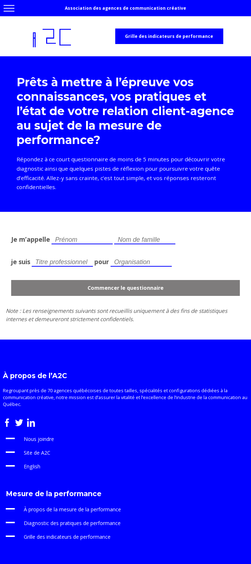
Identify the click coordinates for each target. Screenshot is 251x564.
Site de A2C (37, 452)
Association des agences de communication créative (125, 8)
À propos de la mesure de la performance (72, 509)
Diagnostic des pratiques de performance (72, 523)
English (32, 466)
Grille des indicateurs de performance (169, 36)
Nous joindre (39, 439)
